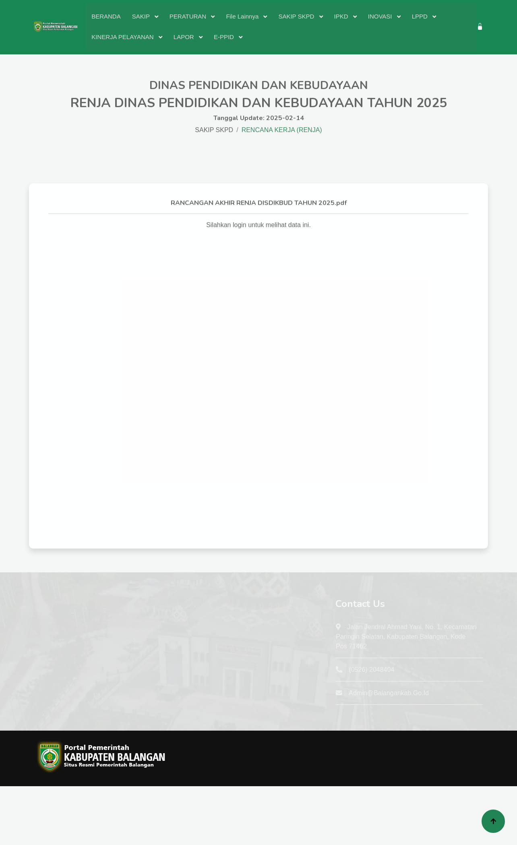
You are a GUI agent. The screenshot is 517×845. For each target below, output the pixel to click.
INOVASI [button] (381, 16)
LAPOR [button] (185, 36)
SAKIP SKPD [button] (297, 16)
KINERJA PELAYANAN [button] (123, 36)
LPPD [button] (420, 16)
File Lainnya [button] (243, 16)
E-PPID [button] (225, 36)
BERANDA (106, 16)
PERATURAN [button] (189, 16)
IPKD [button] (342, 16)
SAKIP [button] (141, 16)
